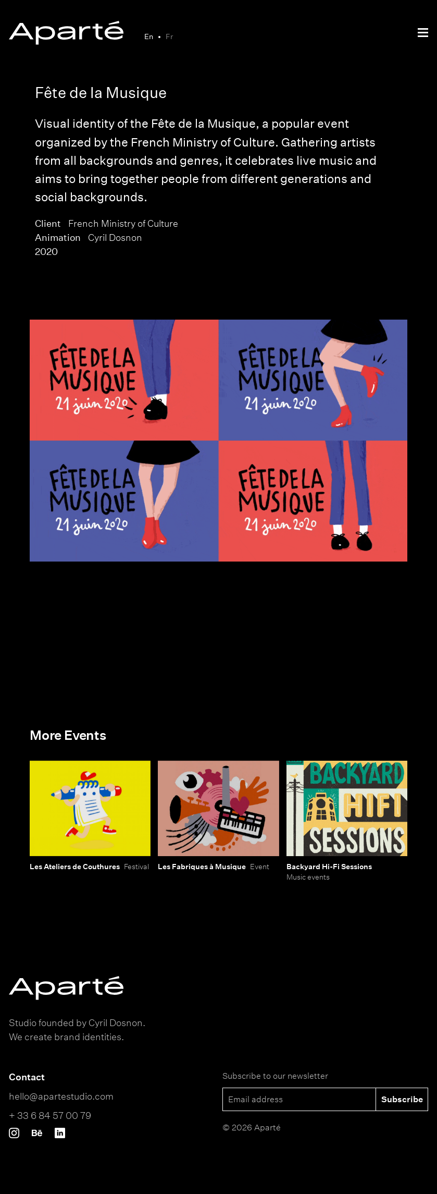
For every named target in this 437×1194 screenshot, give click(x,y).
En (148, 36)
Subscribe (402, 1099)
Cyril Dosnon (115, 237)
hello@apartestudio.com (61, 1096)
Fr (169, 36)
